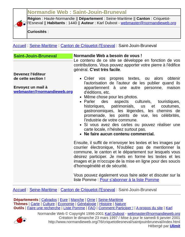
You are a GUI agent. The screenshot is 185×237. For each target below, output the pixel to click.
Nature (120, 204)
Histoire (105, 204)
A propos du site (149, 208)
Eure (64, 200)
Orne (91, 200)
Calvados (49, 200)
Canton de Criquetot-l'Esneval (88, 45)
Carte (35, 204)
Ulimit (175, 226)
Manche (77, 200)
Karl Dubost (114, 214)
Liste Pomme (74, 208)
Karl (169, 208)
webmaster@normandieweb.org (148, 23)
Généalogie (86, 204)
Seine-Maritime (43, 45)
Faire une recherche (43, 208)
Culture (49, 204)
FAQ (92, 208)
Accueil (19, 45)
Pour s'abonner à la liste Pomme (129, 180)
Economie (66, 204)
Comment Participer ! (115, 208)
